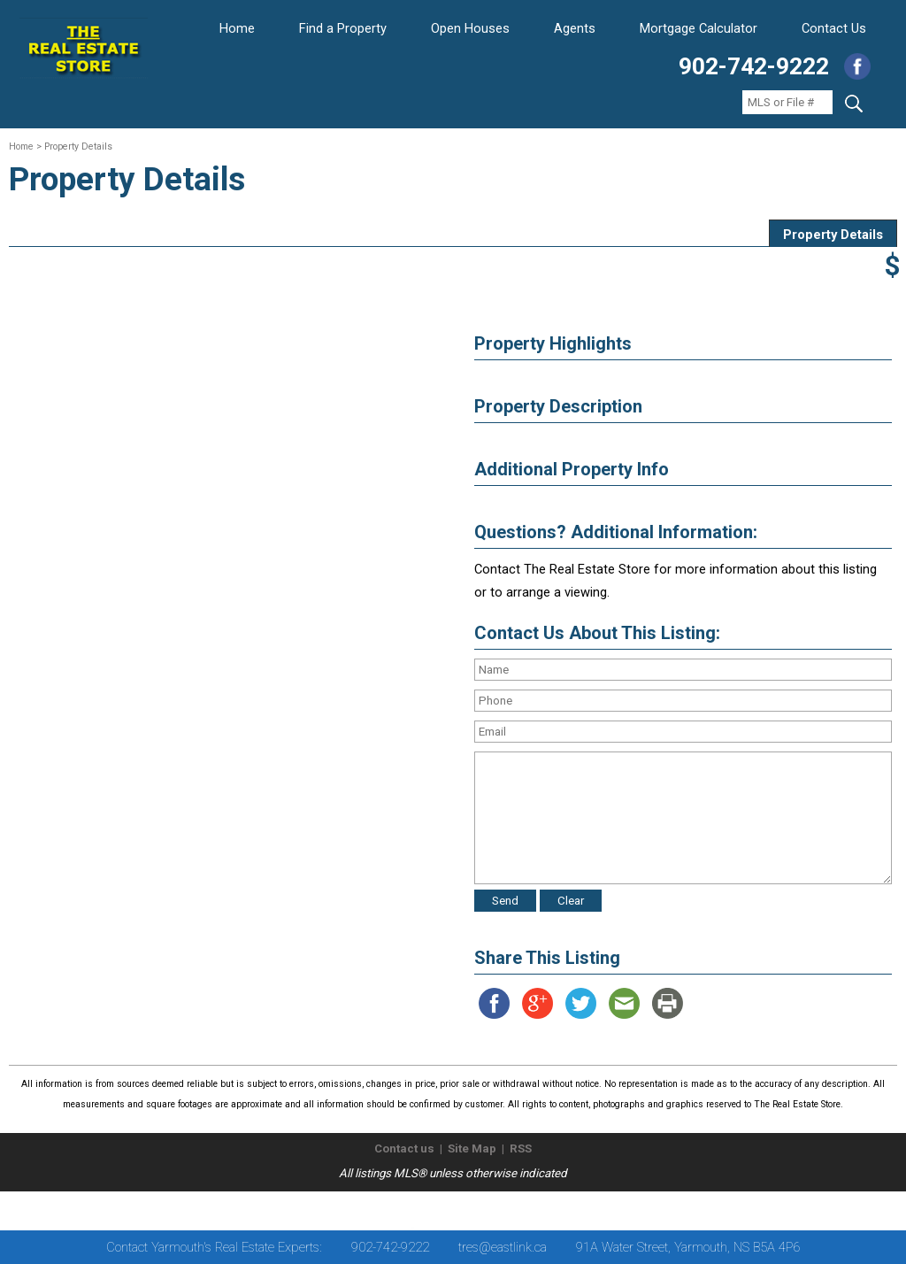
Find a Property (343, 28)
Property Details (833, 235)
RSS (521, 1148)
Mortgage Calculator (698, 28)
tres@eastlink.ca (502, 1247)
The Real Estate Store (445, 1206)
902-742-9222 (754, 66)
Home (237, 28)
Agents (574, 28)
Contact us (404, 1148)
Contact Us (834, 28)
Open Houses (470, 28)
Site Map (472, 1148)
